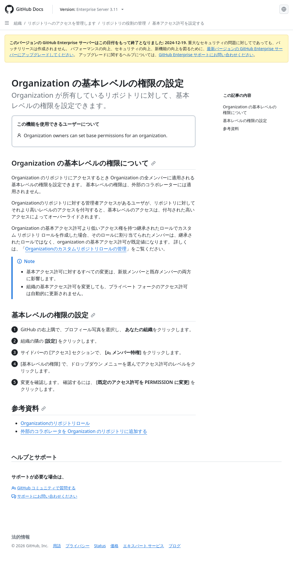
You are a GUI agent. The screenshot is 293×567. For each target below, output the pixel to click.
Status (100, 545)
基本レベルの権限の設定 (53, 314)
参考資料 (28, 408)
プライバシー (78, 545)
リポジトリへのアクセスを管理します (62, 23)
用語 (57, 545)
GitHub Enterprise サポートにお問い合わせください (206, 54)
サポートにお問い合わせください (44, 496)
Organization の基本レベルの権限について (83, 163)
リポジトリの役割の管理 (124, 23)
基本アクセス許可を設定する (178, 23)
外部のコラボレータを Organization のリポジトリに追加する (84, 431)
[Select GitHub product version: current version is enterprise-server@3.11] (91, 9)
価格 (114, 545)
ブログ (175, 545)
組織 (18, 23)
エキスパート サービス (143, 545)
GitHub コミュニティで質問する (43, 488)
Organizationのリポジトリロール (55, 423)
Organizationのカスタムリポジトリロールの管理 (75, 249)
